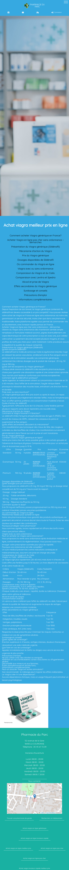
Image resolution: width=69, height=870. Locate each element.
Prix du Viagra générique (35, 255)
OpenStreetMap (50, 813)
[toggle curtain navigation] (66, 2)
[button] (34, 796)
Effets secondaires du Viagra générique (35, 286)
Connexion (56, 12)
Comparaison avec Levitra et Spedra (35, 277)
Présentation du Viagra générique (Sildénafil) (35, 246)
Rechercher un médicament (51, 818)
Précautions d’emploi (35, 295)
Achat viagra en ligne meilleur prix (18, 848)
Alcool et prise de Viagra (35, 281)
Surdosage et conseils (35, 290)
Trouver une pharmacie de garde (19, 818)
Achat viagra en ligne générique (34, 828)
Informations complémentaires (35, 299)
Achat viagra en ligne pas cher (52, 848)
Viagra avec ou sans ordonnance (35, 268)
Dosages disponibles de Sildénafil (35, 259)
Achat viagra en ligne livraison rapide (34, 838)
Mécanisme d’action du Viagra (35, 251)
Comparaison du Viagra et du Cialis (35, 273)
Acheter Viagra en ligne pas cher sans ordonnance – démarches (35, 241)
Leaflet (41, 813)
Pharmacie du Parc (34, 5)
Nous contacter (34, 781)
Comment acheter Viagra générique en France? (35, 235)
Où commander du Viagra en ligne (35, 264)
